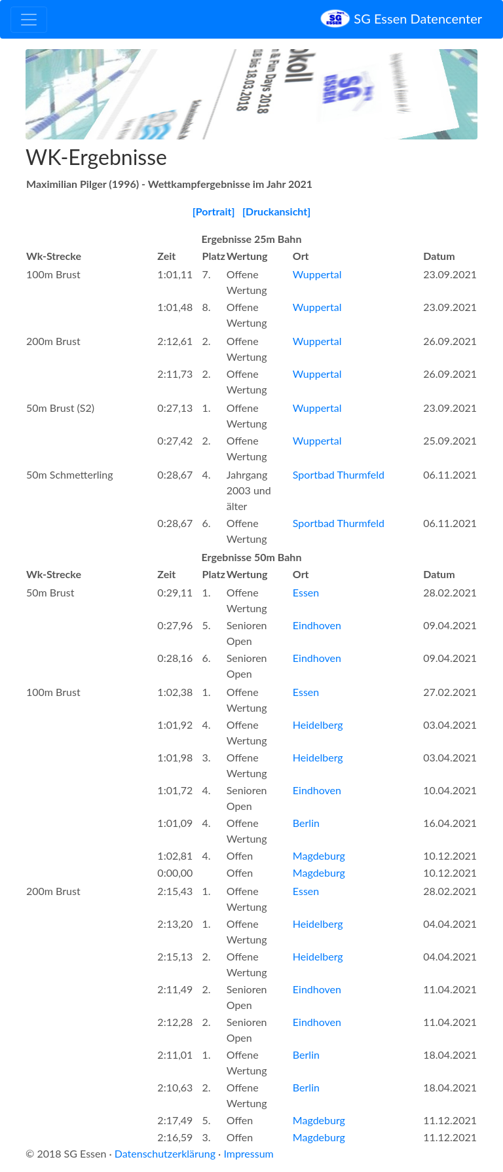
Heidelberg (318, 724)
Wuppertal (317, 274)
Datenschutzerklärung (165, 1153)
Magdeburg (319, 855)
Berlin (306, 822)
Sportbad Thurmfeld (338, 474)
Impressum (248, 1153)
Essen (306, 592)
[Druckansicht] (276, 211)
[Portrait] (214, 211)
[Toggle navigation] (28, 20)
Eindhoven (317, 625)
